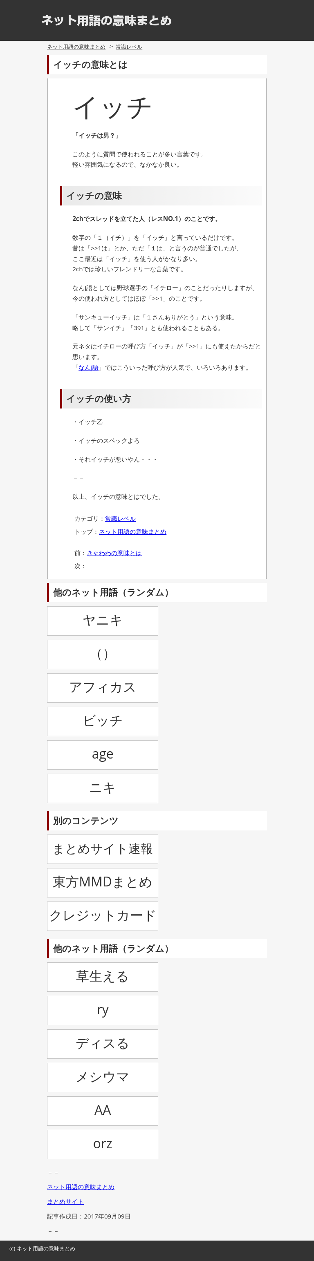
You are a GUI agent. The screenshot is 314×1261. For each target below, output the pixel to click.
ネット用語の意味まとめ (76, 46)
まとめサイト (65, 1201)
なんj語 (88, 367)
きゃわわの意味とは (114, 553)
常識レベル (129, 46)
